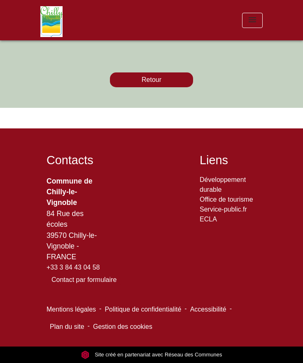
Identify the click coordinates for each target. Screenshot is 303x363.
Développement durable (223, 184)
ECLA (208, 219)
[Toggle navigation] (252, 20)
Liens (214, 160)
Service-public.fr (223, 209)
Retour (151, 79)
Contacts (70, 160)
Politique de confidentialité (143, 309)
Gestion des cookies (122, 326)
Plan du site (67, 326)
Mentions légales (71, 309)
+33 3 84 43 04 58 (73, 267)
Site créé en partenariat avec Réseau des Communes (151, 354)
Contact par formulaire (84, 279)
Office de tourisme (226, 199)
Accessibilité (208, 309)
